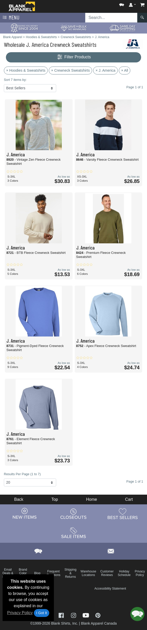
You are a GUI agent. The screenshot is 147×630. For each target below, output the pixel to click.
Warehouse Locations (88, 573)
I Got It (41, 613)
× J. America (105, 70)
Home (91, 499)
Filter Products (73, 57)
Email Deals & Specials (8, 573)
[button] (121, 3)
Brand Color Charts (22, 573)
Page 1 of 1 (134, 481)
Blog (37, 573)
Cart (129, 499)
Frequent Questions (53, 573)
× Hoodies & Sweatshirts (25, 70)
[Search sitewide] (111, 18)
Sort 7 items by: (15, 80)
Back (18, 499)
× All (124, 70)
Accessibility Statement (110, 588)
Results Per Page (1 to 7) (22, 474)
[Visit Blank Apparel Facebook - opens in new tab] (62, 615)
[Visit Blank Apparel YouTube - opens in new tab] (86, 615)
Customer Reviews (107, 573)
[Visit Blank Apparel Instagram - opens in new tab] (74, 615)
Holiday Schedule (124, 573)
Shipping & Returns (70, 573)
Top (54, 499)
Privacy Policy (20, 613)
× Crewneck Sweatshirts (70, 70)
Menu (10, 17)
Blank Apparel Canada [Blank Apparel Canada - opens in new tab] (99, 623)
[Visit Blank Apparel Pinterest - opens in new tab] (97, 615)
